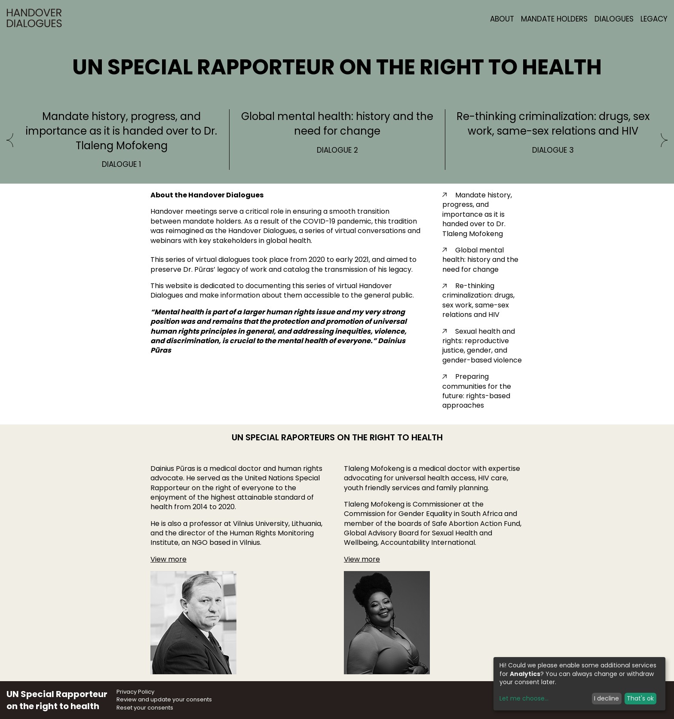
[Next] (664, 141)
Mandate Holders (554, 19)
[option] (122, 139)
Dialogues (614, 19)
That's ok (640, 698)
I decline (606, 698)
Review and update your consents (164, 699)
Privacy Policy (135, 692)
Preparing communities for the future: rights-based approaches (476, 391)
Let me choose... (523, 698)
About (502, 19)
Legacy (654, 19)
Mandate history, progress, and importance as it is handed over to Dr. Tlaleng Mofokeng (477, 214)
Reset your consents (144, 708)
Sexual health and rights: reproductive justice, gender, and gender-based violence (482, 345)
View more (168, 559)
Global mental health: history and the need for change (480, 259)
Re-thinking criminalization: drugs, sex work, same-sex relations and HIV (478, 300)
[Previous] (9, 141)
